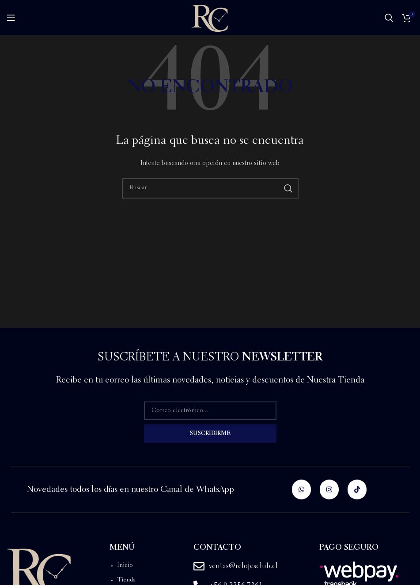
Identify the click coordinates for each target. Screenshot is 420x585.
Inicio (125, 565)
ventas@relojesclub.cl (243, 566)
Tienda (126, 580)
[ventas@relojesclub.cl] (198, 566)
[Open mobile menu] (11, 17)
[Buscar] (389, 17)
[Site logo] (210, 17)
